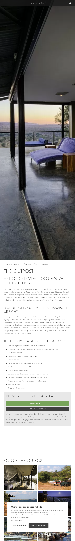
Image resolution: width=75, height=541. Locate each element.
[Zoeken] (69, 3)
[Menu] (3, 2)
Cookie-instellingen (19, 525)
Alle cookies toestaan (38, 525)
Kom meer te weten (16, 520)
